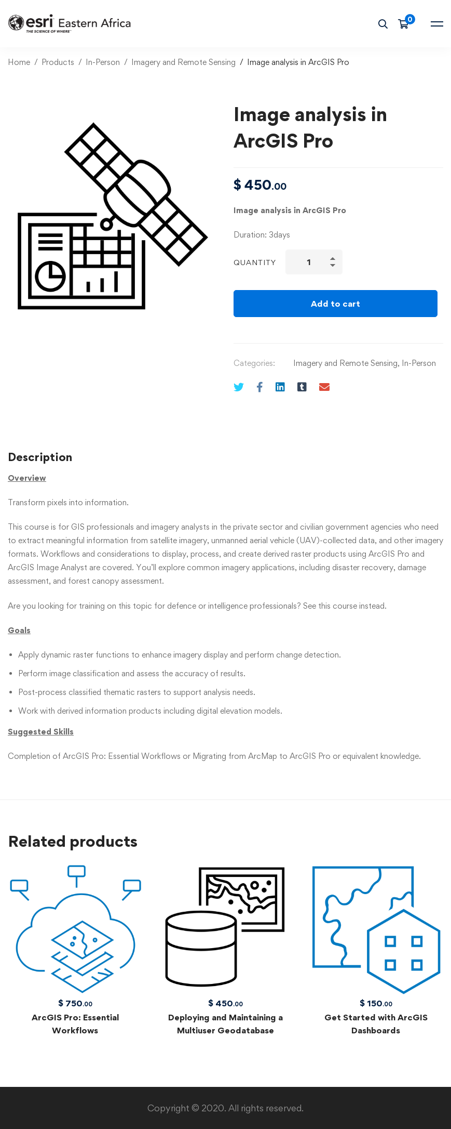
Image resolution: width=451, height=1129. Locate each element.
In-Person (103, 62)
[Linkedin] (280, 387)
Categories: (254, 363)
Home (19, 62)
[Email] (324, 387)
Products (58, 62)
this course (337, 606)
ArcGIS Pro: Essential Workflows (122, 756)
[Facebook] (259, 387)
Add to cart (335, 303)
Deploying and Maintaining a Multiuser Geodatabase (225, 1023)
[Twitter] (238, 387)
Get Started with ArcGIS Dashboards (376, 1023)
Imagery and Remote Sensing (183, 62)
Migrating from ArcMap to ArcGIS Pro (262, 756)
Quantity (255, 262)
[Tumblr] (302, 387)
